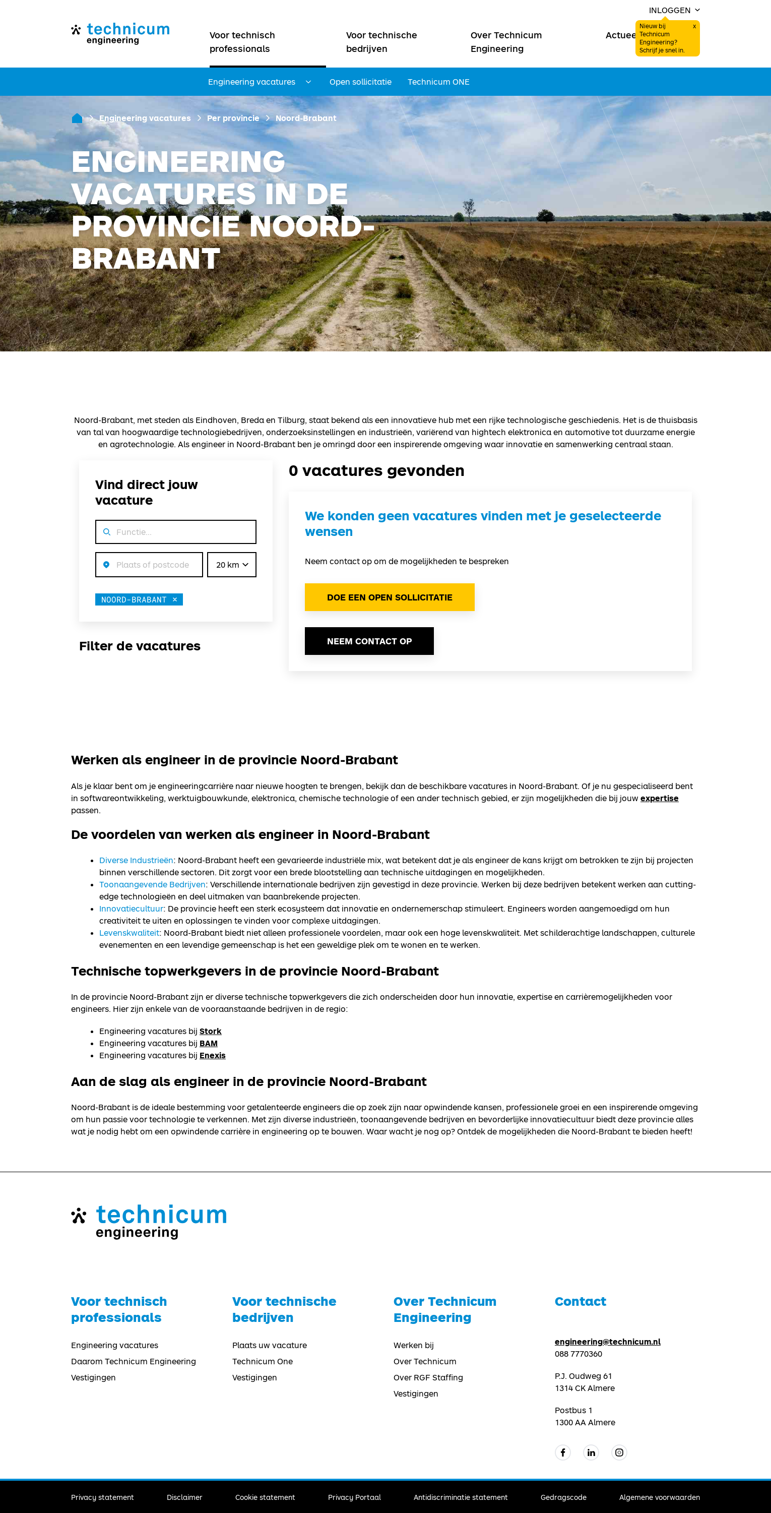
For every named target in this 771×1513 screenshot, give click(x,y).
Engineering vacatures (145, 118)
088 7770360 (578, 1354)
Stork (211, 1031)
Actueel (622, 34)
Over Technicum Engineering (506, 41)
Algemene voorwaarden (659, 1497)
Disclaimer (185, 1497)
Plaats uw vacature (269, 1345)
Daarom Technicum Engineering (133, 1361)
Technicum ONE (439, 82)
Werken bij (414, 1345)
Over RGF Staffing (428, 1377)
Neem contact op (369, 641)
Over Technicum (425, 1361)
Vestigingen (93, 1377)
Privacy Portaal (354, 1497)
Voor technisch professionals (242, 41)
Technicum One (262, 1361)
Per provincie (233, 118)
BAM (209, 1043)
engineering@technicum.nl (608, 1341)
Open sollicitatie (361, 82)
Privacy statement (102, 1497)
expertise (659, 798)
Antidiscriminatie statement (461, 1497)
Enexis (213, 1055)
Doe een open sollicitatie (390, 597)
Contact (580, 1301)
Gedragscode (564, 1497)
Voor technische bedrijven (381, 41)
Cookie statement (265, 1497)
